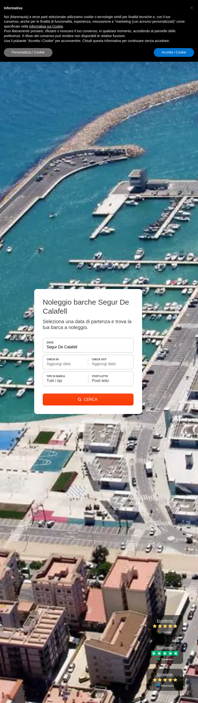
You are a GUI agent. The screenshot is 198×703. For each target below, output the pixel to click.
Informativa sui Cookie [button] (46, 26)
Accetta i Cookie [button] (174, 52)
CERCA (87, 399)
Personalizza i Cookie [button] (28, 52)
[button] (192, 8)
